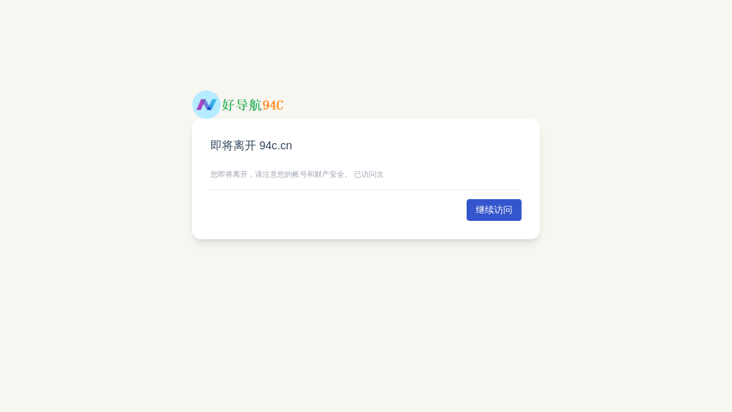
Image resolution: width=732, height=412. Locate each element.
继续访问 (494, 210)
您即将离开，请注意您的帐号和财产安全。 (281, 174)
